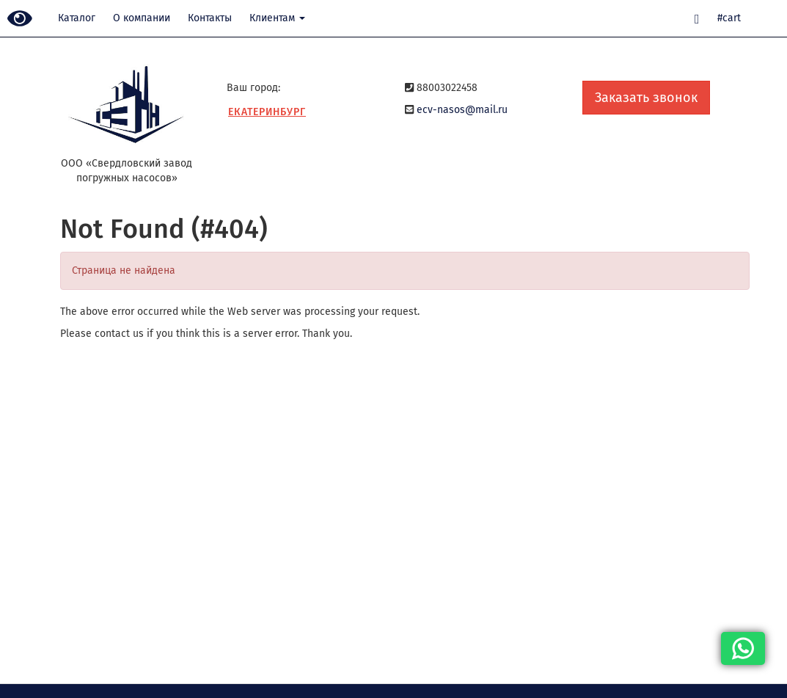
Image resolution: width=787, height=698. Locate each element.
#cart (729, 18)
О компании (141, 18)
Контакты (210, 18)
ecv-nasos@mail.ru (462, 109)
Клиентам (277, 18)
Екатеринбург (267, 112)
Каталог (76, 18)
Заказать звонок (646, 98)
